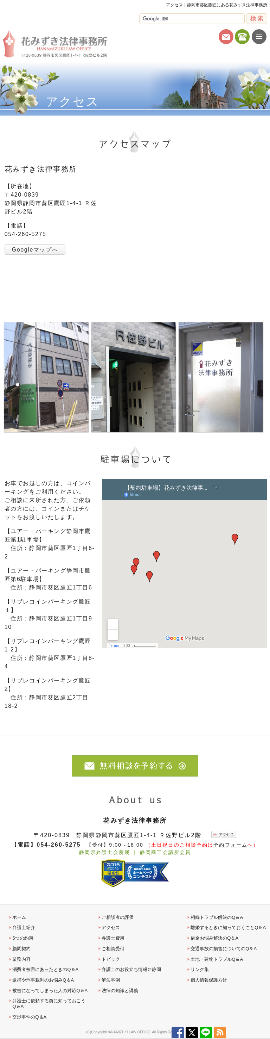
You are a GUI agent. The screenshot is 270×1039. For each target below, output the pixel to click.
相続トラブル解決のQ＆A (217, 917)
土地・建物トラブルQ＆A (217, 959)
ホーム (19, 917)
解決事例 (111, 980)
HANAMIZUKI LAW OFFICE (128, 1032)
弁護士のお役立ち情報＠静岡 (131, 969)
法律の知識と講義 (120, 990)
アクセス (111, 927)
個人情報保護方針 (209, 980)
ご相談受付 (113, 948)
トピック (111, 959)
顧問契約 (21, 948)
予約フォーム (230, 845)
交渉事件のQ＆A (29, 1017)
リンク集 (200, 969)
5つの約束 (22, 938)
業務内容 (21, 959)
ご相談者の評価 (118, 917)
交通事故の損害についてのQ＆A (224, 948)
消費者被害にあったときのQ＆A (45, 969)
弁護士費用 (113, 938)
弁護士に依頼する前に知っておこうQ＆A (48, 1003)
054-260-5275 (59, 844)
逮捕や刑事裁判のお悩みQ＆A (43, 980)
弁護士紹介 (23, 927)
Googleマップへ (35, 250)
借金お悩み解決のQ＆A (214, 938)
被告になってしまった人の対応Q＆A (50, 990)
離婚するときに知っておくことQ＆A (228, 927)
